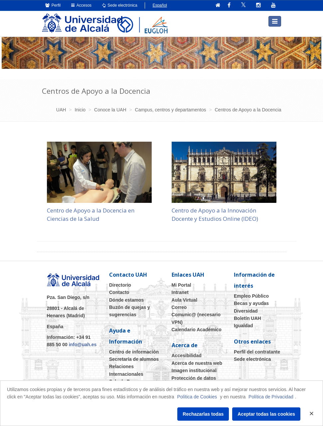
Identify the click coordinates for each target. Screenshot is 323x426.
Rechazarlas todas (203, 414)
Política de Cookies (197, 396)
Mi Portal (181, 285)
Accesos (81, 5)
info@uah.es (83, 344)
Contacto (119, 292)
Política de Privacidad (270, 396)
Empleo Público (251, 296)
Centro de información (134, 352)
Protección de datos (194, 377)
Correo (179, 307)
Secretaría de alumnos (134, 359)
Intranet (180, 292)
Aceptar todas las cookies (266, 414)
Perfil (53, 5)
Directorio (120, 285)
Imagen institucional (194, 370)
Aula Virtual (185, 299)
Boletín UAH (247, 318)
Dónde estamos (126, 299)
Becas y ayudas (251, 303)
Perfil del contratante (257, 352)
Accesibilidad (187, 355)
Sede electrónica (119, 5)
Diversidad (246, 310)
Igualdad (243, 325)
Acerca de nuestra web (197, 363)
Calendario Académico (197, 329)
